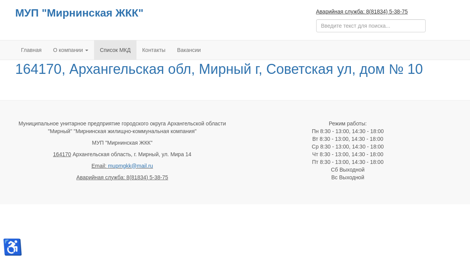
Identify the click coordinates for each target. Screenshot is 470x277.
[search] (371, 25)
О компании (70, 50)
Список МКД (115, 50)
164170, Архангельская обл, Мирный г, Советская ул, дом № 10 (219, 69)
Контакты (153, 50)
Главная (31, 50)
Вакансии (189, 50)
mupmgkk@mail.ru (130, 166)
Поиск (316, 19)
